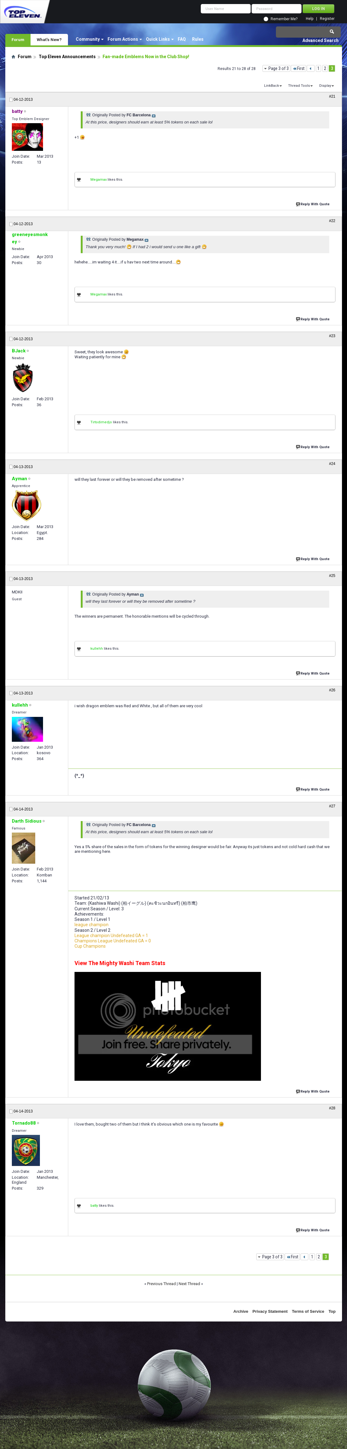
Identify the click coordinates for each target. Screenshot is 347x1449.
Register (327, 19)
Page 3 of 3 (278, 68)
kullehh (96, 649)
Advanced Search (320, 40)
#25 (332, 576)
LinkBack (271, 86)
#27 (332, 806)
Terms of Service (308, 1311)
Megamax (98, 180)
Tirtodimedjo (101, 422)
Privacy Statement (270, 1311)
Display (325, 86)
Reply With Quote (313, 203)
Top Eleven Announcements (67, 56)
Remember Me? (284, 19)
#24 (332, 464)
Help (309, 19)
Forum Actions (123, 39)
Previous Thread (161, 1283)
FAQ (182, 39)
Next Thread (189, 1283)
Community (88, 39)
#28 (332, 1108)
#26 (332, 690)
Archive (241, 1311)
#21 (332, 96)
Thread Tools (299, 86)
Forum (18, 39)
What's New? (49, 39)
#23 (332, 336)
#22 (332, 221)
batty (94, 1206)
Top (332, 1311)
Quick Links (158, 39)
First (298, 68)
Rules (198, 39)
